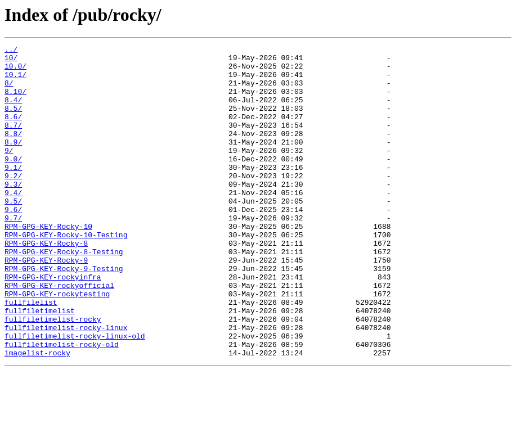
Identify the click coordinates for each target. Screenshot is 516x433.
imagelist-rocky (37, 415)
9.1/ (13, 192)
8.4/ (13, 111)
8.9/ (13, 162)
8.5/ (13, 121)
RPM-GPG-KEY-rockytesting (57, 344)
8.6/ (13, 132)
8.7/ (13, 142)
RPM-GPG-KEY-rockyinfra (53, 324)
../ (11, 51)
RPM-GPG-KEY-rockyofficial (59, 334)
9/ (9, 172)
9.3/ (13, 213)
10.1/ (15, 81)
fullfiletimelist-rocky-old (62, 405)
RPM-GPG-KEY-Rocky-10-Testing (66, 273)
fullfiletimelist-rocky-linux (66, 385)
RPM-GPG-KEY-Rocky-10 (48, 263)
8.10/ (15, 101)
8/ (9, 91)
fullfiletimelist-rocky (53, 374)
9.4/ (13, 223)
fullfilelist (31, 354)
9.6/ (13, 243)
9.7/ (13, 253)
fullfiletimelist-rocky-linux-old (75, 395)
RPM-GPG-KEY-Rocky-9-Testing (64, 314)
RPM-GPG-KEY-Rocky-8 (46, 283)
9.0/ (13, 182)
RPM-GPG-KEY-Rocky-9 (46, 304)
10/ (11, 61)
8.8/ (13, 152)
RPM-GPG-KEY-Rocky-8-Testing (64, 293)
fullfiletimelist (40, 364)
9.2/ (13, 202)
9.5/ (13, 233)
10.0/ (15, 71)
